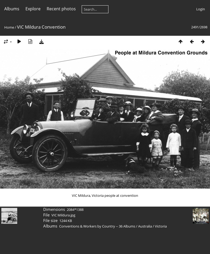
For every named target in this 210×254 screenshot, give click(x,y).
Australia (145, 226)
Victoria (161, 226)
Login (200, 9)
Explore (33, 9)
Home (9, 27)
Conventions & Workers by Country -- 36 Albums (97, 226)
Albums (11, 9)
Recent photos (61, 9)
